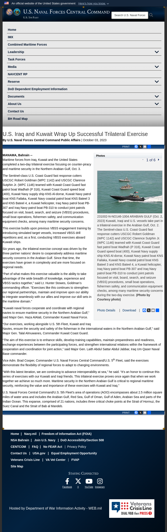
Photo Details (106, 310)
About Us (84, 104)
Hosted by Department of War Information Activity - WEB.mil (55, 508)
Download (129, 310)
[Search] (129, 15)
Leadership (84, 52)
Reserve (84, 82)
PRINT (126, 146)
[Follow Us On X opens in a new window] (78, 482)
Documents (84, 96)
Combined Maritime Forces (27, 44)
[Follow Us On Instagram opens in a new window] (99, 482)
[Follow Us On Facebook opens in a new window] (67, 482)
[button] (94, 3)
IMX (10, 37)
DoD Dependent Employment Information (37, 89)
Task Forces (16, 59)
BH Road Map (18, 118)
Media (84, 67)
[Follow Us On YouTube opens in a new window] (89, 482)
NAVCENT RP (17, 74)
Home (12, 29)
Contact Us (16, 111)
